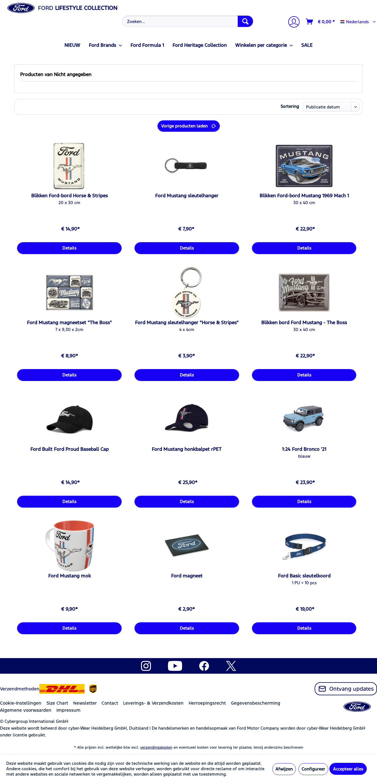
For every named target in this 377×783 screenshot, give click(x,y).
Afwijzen (284, 769)
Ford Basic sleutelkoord (304, 576)
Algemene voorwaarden (25, 710)
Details (69, 248)
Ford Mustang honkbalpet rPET (187, 449)
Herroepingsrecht (207, 703)
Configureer (313, 769)
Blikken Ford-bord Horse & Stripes (69, 195)
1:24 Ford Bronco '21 (304, 449)
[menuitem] (187, 21)
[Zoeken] (245, 21)
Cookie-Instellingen (20, 703)
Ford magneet (187, 576)
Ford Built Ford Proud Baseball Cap (69, 449)
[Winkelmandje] (321, 21)
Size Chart (57, 703)
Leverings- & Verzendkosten (153, 703)
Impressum (68, 710)
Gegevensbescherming (255, 703)
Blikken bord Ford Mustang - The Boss (304, 322)
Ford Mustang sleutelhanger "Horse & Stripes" (187, 322)
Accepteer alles (348, 769)
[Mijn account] (292, 23)
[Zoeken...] (187, 21)
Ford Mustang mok (69, 576)
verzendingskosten (156, 747)
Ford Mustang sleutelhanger (186, 195)
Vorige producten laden (188, 125)
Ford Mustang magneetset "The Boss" (69, 322)
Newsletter (85, 703)
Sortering (290, 106)
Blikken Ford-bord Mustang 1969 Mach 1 (304, 195)
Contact (110, 703)
